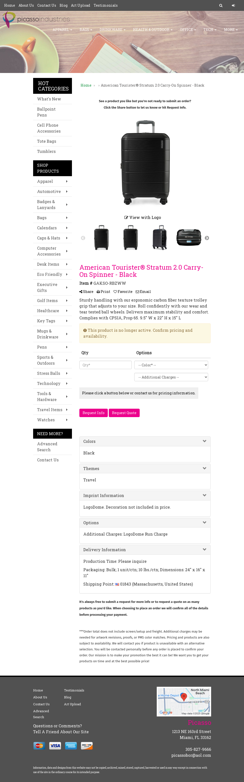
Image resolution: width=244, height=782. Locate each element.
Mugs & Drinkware (47, 333)
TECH (210, 32)
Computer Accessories (49, 251)
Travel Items (49, 409)
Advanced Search (47, 446)
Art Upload (80, 5)
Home (9, 5)
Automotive (49, 191)
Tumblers (46, 151)
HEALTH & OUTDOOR (153, 32)
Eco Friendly (49, 274)
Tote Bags (46, 141)
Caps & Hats (48, 237)
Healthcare (48, 310)
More (231, 32)
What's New (49, 98)
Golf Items (47, 300)
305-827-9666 (198, 749)
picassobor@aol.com (191, 755)
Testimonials (106, 5)
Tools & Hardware (47, 396)
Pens (42, 347)
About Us (26, 5)
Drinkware (113, 32)
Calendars (47, 227)
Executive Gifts (47, 287)
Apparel (62, 32)
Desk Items (48, 264)
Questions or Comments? (57, 725)
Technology (49, 383)
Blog (63, 5)
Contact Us (46, 5)
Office (188, 32)
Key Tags (46, 320)
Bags (86, 32)
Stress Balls (48, 373)
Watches (46, 419)
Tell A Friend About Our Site (61, 731)
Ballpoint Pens (46, 112)
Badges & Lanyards (46, 204)
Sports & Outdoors (46, 360)
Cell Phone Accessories (49, 128)
